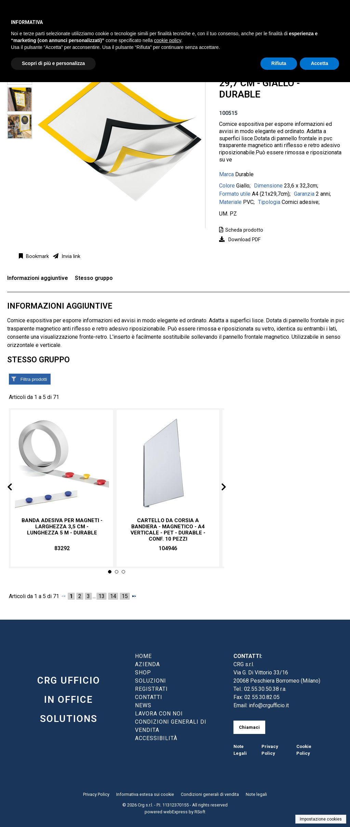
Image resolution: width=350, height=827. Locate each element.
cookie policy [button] (167, 40)
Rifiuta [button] (278, 63)
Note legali (256, 794)
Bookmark (37, 256)
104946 (168, 548)
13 (101, 596)
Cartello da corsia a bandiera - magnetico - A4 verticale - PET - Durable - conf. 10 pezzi (168, 529)
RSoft (199, 811)
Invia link (70, 256)
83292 (62, 548)
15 (125, 596)
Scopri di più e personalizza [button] (53, 63)
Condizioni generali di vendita (210, 794)
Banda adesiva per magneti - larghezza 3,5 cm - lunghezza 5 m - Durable (62, 526)
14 (113, 596)
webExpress (175, 811)
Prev (15, 488)
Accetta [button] (319, 63)
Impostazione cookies (321, 819)
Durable (244, 174)
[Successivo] (134, 596)
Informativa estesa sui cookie (145, 794)
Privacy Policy (96, 794)
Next (218, 488)
